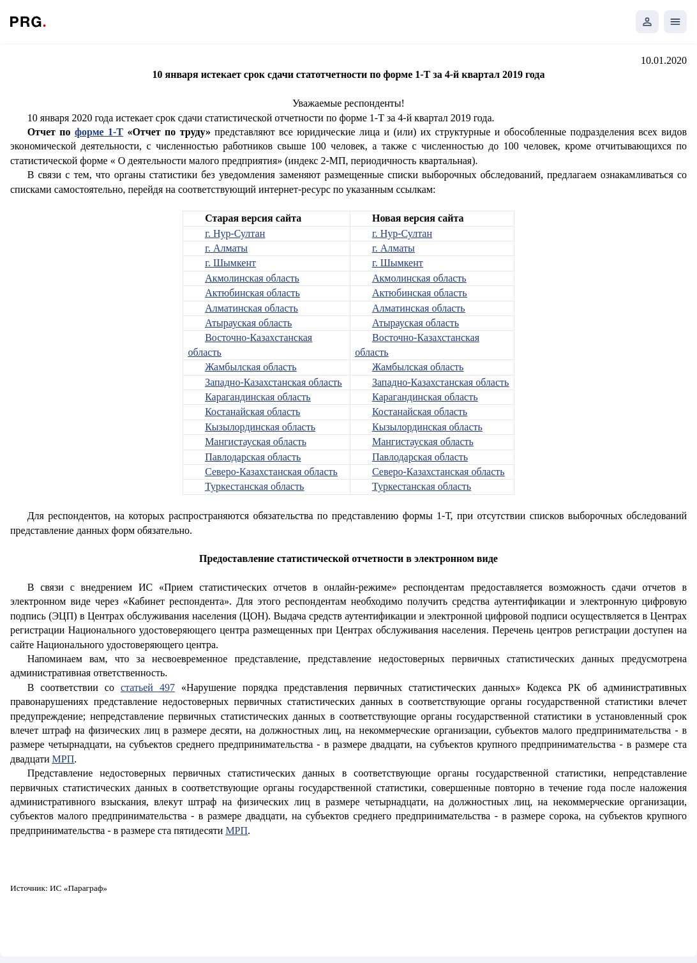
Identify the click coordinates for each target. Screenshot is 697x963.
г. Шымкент (230, 262)
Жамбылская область (250, 366)
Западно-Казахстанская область (273, 382)
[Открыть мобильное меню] (675, 21)
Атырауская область (248, 322)
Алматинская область (251, 308)
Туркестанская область (254, 486)
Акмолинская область (252, 278)
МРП (63, 759)
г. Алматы (226, 248)
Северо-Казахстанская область (271, 471)
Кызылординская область (260, 426)
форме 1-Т (99, 131)
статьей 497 (148, 687)
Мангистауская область (255, 441)
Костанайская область (252, 411)
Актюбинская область (252, 292)
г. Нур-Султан (235, 233)
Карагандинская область (257, 396)
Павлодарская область (253, 456)
